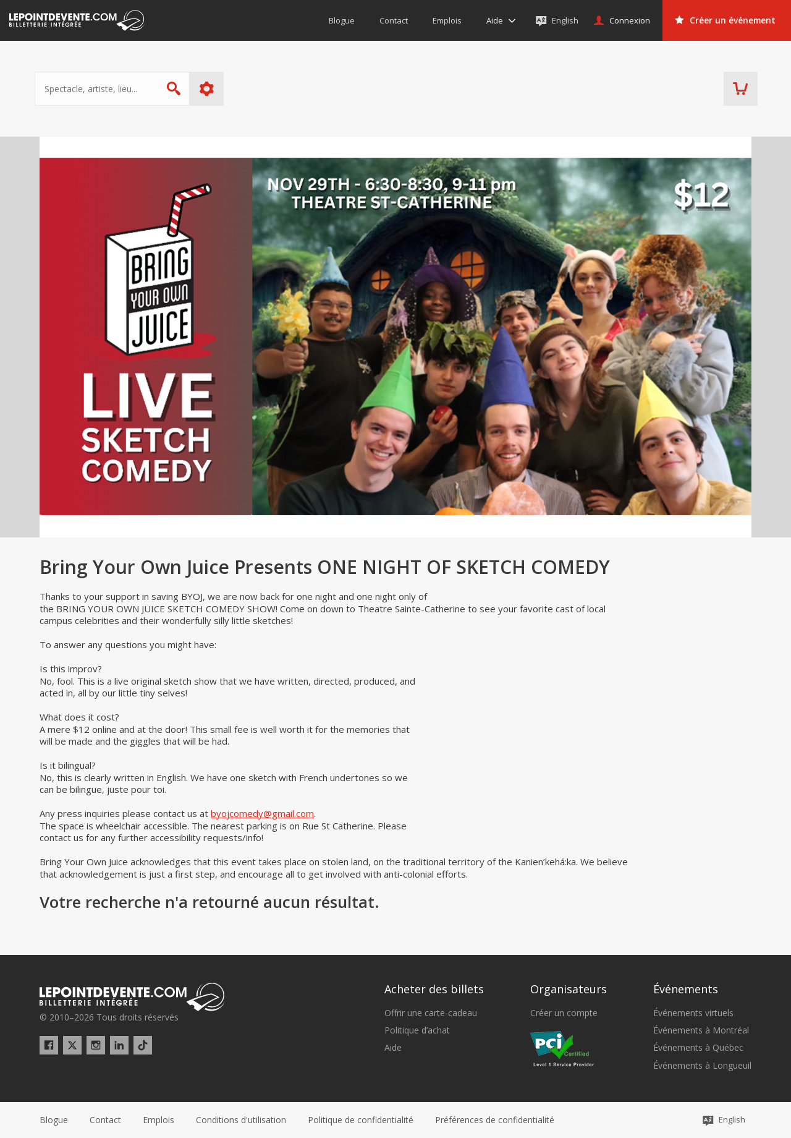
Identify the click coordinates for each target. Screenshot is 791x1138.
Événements (685, 989)
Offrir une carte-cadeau (430, 1013)
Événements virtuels (693, 1013)
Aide (393, 1047)
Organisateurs (568, 989)
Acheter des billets (434, 989)
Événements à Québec (698, 1047)
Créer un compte (564, 1013)
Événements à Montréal (701, 1030)
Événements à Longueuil (702, 1065)
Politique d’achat (417, 1030)
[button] (494, 1120)
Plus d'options (212, 89)
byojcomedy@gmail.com (262, 813)
